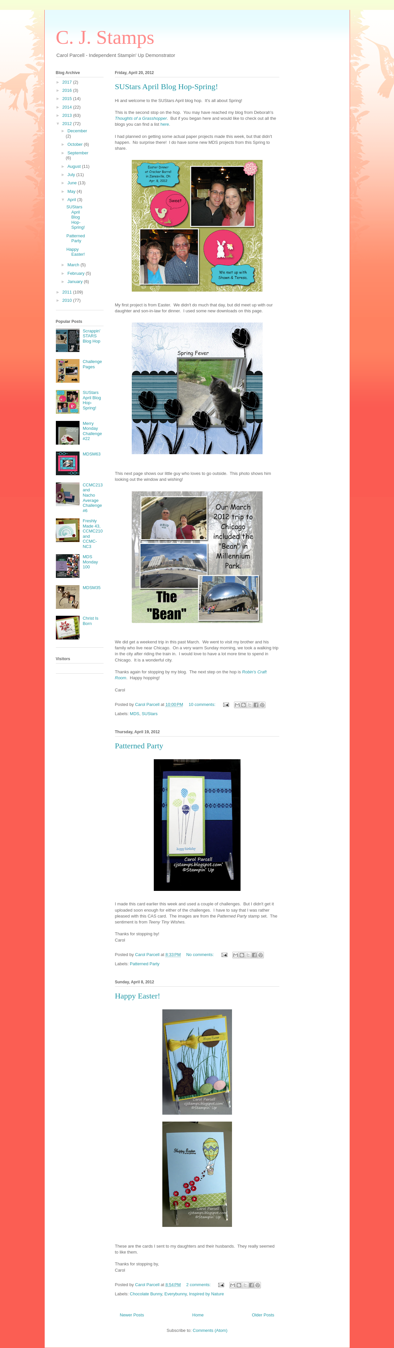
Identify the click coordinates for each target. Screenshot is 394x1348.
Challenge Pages (92, 364)
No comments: (200, 954)
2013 (67, 115)
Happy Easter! (137, 996)
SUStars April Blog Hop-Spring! (166, 86)
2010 (67, 300)
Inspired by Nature (206, 1293)
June (72, 182)
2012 (67, 123)
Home (198, 1314)
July (71, 174)
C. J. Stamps (105, 37)
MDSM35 (92, 587)
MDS (134, 713)
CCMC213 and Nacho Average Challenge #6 (93, 497)
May (72, 191)
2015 (67, 98)
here (164, 124)
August (74, 166)
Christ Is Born (91, 621)
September (77, 152)
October (75, 144)
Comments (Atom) (210, 1330)
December (77, 130)
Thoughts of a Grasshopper (141, 118)
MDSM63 (92, 454)
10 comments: (203, 704)
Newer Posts (132, 1314)
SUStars (149, 713)
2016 (67, 90)
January (75, 281)
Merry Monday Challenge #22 (92, 431)
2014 (67, 107)
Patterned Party (139, 745)
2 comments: (199, 1284)
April (72, 199)
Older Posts (263, 1314)
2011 (67, 292)
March (74, 264)
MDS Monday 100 (90, 561)
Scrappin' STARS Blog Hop (92, 336)
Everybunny (175, 1293)
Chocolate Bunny (146, 1293)
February (76, 273)
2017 (67, 82)
